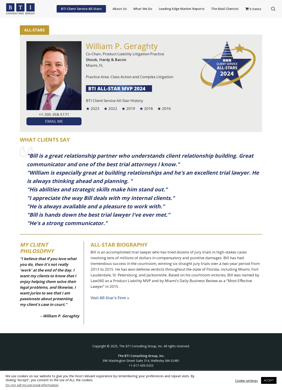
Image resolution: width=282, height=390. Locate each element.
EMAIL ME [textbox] (54, 121)
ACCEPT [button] (269, 380)
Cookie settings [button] (246, 381)
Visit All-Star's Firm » (110, 297)
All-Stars (34, 30)
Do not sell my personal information (32, 385)
